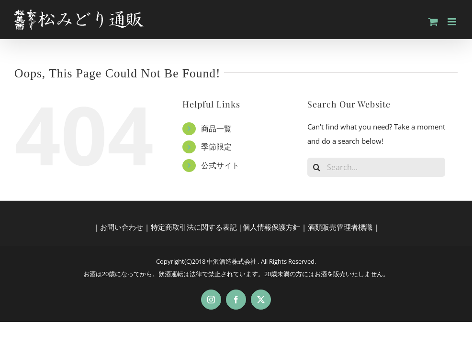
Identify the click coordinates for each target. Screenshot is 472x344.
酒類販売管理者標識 (340, 227)
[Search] (316, 167)
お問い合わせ (121, 227)
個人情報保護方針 (271, 227)
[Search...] (376, 167)
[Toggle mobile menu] (453, 22)
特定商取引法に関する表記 (194, 227)
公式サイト (220, 165)
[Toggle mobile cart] (433, 22)
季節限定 (216, 146)
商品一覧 (216, 128)
